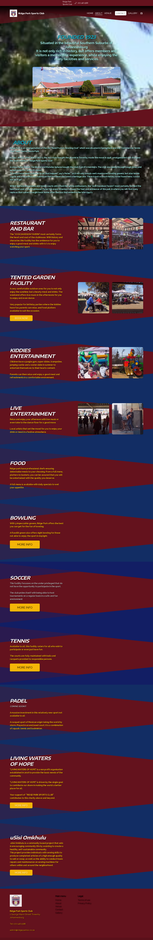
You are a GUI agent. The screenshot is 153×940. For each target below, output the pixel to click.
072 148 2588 (83, 3)
